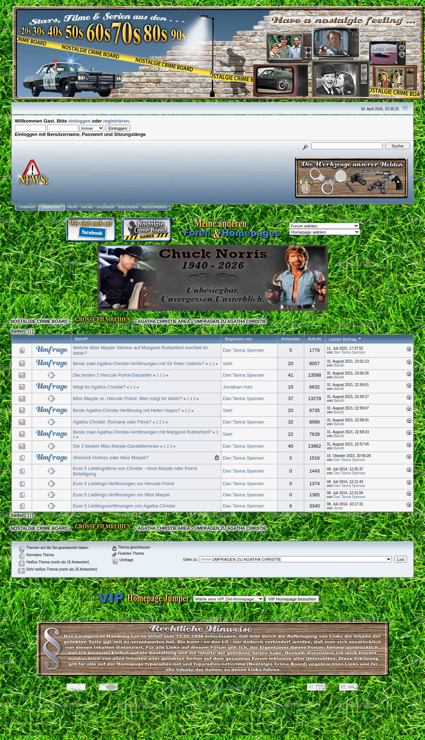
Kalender (106, 207)
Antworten (290, 338)
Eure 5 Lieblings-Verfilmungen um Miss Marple (121, 494)
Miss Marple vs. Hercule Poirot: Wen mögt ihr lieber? (127, 398)
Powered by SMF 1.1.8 (182, 688)
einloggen (79, 121)
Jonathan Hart (237, 387)
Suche (87, 207)
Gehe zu (190, 560)
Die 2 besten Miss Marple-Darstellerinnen (116, 446)
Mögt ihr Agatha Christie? (99, 387)
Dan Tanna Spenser (243, 350)
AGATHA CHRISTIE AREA (164, 321)
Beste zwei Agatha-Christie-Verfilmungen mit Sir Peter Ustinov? (138, 363)
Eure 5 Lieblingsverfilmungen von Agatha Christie (124, 506)
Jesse (338, 508)
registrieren (116, 121)
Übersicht (51, 207)
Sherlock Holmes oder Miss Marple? (110, 457)
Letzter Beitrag (345, 339)
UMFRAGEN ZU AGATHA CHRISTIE (230, 321)
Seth (228, 363)
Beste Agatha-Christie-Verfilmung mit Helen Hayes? (126, 410)
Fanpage (27, 207)
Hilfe (72, 207)
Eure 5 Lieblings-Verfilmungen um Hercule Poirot (123, 483)
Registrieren (154, 207)
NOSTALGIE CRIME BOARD (39, 321)
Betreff (81, 338)
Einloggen (128, 207)
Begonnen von (238, 338)
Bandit (338, 365)
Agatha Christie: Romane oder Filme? (112, 422)
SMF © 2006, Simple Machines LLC (232, 688)
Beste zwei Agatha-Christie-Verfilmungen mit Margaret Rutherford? (142, 432)
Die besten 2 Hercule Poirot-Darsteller (112, 375)
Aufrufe (315, 338)
